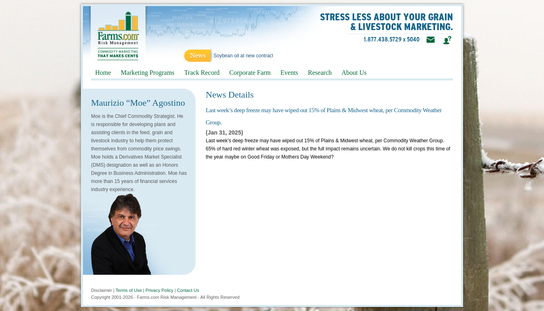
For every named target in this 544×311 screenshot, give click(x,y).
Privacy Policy (159, 290)
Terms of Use (128, 290)
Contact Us (188, 290)
